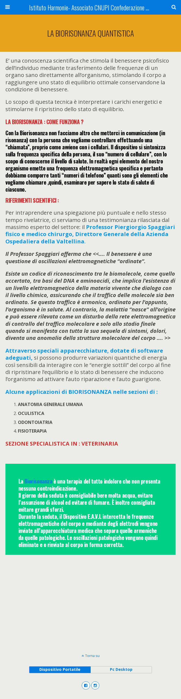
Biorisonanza (38, 481)
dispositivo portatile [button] (59, 669)
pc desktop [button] (121, 669)
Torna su (92, 655)
